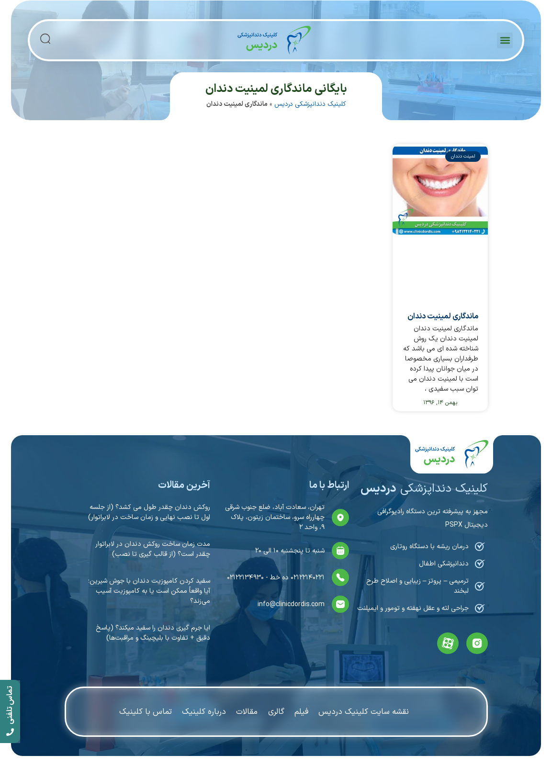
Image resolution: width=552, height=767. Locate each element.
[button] (505, 40)
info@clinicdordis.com (291, 604)
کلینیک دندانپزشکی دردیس (310, 104)
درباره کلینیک (203, 711)
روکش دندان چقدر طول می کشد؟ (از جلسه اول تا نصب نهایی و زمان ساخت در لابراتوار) (149, 512)
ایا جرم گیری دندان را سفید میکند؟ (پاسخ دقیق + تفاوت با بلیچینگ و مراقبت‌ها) (153, 633)
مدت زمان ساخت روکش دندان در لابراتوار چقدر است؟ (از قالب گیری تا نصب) (152, 549)
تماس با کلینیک (144, 711)
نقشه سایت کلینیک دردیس (365, 711)
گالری (277, 711)
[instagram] (477, 643)
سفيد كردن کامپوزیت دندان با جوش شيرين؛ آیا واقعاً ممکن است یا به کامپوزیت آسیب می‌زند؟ (149, 591)
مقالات (247, 711)
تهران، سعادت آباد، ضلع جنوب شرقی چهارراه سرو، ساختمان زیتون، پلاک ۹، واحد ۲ (275, 517)
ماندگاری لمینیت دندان (442, 316)
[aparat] (448, 643)
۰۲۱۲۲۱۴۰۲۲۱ (307, 578)
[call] (10, 711)
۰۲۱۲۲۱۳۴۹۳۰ (245, 578)
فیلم (302, 711)
